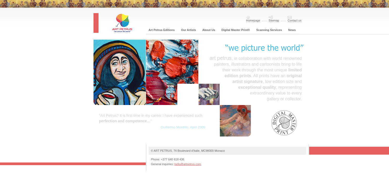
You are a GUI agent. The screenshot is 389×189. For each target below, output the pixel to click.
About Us (208, 30)
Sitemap (274, 20)
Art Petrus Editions (162, 30)
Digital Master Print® (235, 30)
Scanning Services (269, 30)
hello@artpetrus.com (187, 164)
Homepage (253, 20)
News (292, 30)
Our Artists (188, 30)
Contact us (295, 20)
